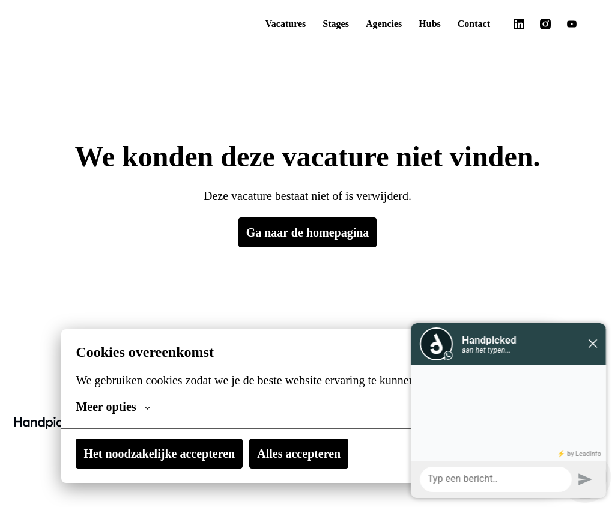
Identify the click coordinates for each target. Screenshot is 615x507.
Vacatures (269, 24)
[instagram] (545, 24)
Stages (324, 24)
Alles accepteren (314, 453)
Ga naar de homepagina (307, 232)
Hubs (425, 24)
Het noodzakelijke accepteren (164, 453)
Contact (471, 24)
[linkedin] (519, 24)
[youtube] (572, 24)
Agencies (377, 24)
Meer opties (115, 406)
